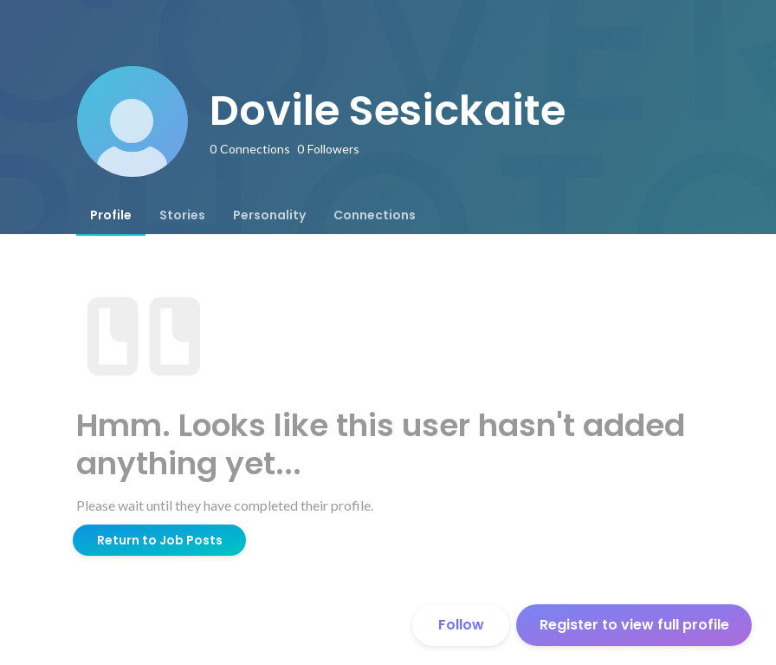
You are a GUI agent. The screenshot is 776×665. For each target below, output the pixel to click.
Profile (111, 215)
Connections (374, 215)
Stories (182, 215)
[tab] (111, 215)
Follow (461, 625)
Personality (269, 215)
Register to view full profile (634, 625)
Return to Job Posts (160, 540)
